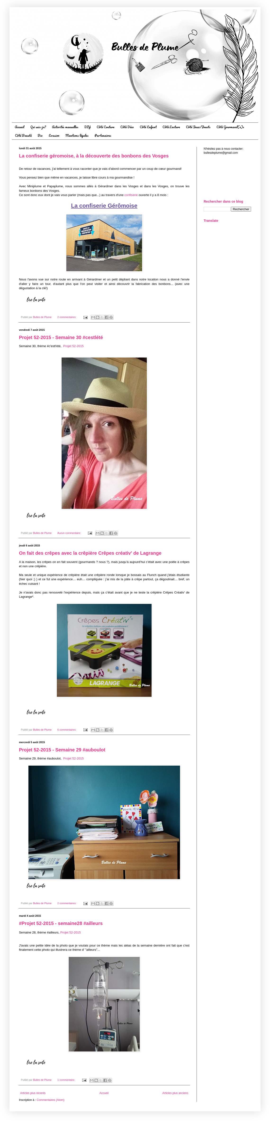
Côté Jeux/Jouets (198, 126)
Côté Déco (127, 126)
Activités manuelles (65, 126)
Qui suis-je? (38, 126)
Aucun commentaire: (69, 533)
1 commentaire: (66, 1079)
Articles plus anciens (175, 1093)
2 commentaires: (67, 317)
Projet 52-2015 (73, 346)
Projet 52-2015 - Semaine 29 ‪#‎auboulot (62, 749)
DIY (87, 126)
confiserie (131, 195)
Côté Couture (105, 126)
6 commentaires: (67, 729)
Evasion (54, 135)
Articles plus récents (32, 1093)
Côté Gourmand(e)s (230, 126)
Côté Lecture (171, 126)
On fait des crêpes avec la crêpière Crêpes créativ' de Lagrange (90, 553)
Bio (40, 135)
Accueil (19, 126)
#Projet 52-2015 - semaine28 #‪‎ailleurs (61, 923)
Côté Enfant (148, 126)
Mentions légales (77, 135)
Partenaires (102, 135)
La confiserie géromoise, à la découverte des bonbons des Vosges (94, 155)
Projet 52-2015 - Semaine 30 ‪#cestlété (61, 337)
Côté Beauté (23, 135)
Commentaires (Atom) (50, 1100)
